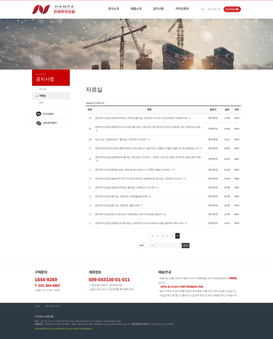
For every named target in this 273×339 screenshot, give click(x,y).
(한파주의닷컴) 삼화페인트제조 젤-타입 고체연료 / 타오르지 (126, 187)
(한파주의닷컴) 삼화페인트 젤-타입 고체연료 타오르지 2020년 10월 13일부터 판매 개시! (139, 223)
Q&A (41, 102)
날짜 (227, 109)
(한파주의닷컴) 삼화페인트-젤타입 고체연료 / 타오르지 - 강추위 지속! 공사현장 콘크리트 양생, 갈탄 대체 (148, 157)
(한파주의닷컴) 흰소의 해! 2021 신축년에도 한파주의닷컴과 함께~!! (129, 214)
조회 (237, 109)
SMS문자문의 (46, 123)
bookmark (232, 9)
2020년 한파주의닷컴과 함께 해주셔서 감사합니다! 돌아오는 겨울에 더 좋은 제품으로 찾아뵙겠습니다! (147, 148)
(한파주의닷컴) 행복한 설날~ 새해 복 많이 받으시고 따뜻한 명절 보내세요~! (133, 169)
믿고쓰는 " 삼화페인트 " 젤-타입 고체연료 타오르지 (121, 139)
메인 (203, 9)
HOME (217, 73)
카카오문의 (182, 9)
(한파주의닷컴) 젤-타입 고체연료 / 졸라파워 (117, 205)
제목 (141, 245)
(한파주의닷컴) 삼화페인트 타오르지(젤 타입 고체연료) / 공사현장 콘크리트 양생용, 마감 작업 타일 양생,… (149, 127)
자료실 (42, 95)
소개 (37, 306)
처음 (148, 236)
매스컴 (42, 89)
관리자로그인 (214, 9)
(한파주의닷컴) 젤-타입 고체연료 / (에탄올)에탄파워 (121, 196)
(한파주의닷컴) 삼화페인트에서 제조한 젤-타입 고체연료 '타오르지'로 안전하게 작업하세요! (141, 118)
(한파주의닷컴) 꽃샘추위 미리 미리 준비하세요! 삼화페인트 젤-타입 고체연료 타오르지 (139, 178)
